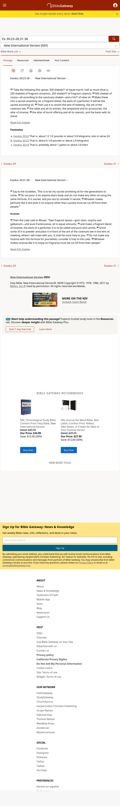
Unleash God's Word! (74, 302)
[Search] (114, 39)
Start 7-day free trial (20, 329)
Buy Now (28, 450)
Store (40, 604)
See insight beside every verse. (59, 13)
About (40, 586)
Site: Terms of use (47, 672)
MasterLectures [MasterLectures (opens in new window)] (46, 732)
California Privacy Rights (52, 659)
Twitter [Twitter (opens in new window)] (41, 766)
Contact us (43, 650)
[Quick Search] (54, 39)
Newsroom (43, 612)
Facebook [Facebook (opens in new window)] (42, 748)
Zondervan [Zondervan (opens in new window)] (43, 728)
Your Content (62, 60)
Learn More (45, 329)
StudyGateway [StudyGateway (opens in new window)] (45, 697)
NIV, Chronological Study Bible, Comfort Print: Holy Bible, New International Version (38, 423)
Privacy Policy (86, 562)
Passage (7, 60)
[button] (115, 5)
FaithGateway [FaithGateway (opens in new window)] (44, 693)
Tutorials (42, 637)
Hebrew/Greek (42, 60)
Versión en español (48, 786)
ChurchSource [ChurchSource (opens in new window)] (45, 701)
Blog (39, 608)
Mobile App (43, 599)
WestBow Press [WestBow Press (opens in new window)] (45, 723)
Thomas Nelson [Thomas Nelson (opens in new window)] (46, 719)
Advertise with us (47, 646)
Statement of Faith (47, 595)
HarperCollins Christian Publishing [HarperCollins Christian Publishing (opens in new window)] (57, 706)
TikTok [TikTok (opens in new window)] (40, 761)
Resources (23, 60)
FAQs (39, 633)
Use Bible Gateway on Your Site (55, 642)
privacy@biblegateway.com (16, 565)
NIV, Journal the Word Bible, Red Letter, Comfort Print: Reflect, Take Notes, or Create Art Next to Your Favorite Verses (80, 425)
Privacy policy (45, 655)
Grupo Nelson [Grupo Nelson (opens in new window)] (45, 710)
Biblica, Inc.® (17, 286)
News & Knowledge (48, 590)
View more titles (60, 462)
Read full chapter (20, 122)
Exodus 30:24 (21, 145)
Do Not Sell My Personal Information (59, 663)
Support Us (43, 617)
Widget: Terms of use (49, 676)
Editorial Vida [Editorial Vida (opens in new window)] (44, 715)
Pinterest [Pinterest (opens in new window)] (42, 757)
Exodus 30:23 (21, 136)
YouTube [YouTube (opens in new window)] (42, 770)
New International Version (26, 277)
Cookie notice (44, 668)
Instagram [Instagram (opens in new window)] (43, 753)
